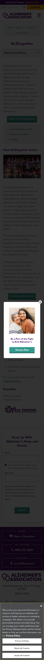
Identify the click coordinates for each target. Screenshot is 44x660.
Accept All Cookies (22, 656)
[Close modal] (40, 302)
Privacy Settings (22, 641)
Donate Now (22, 349)
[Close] (41, 606)
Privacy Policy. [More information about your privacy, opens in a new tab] (13, 636)
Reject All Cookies (22, 648)
